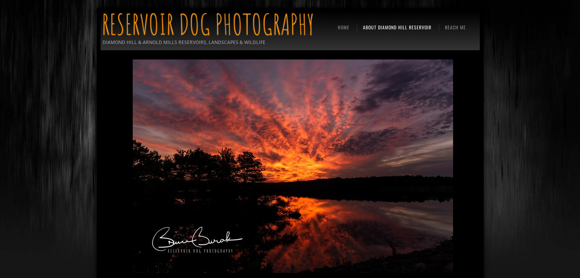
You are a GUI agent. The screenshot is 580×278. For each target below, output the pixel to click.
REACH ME (455, 27)
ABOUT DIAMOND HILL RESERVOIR (397, 27)
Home (343, 27)
